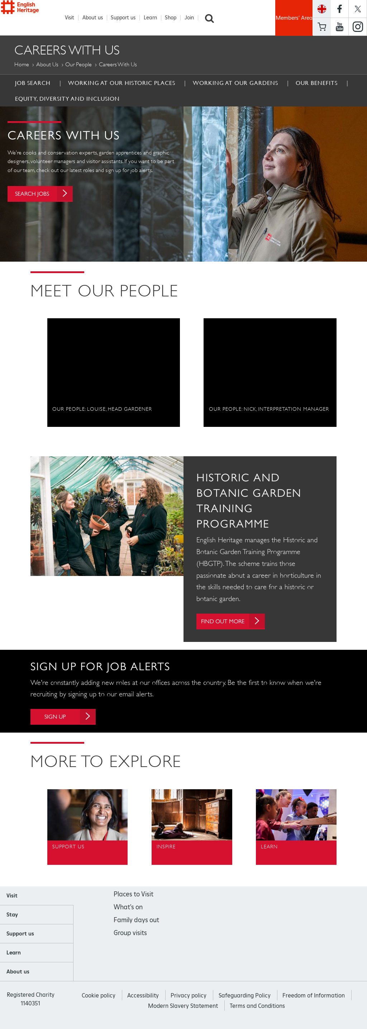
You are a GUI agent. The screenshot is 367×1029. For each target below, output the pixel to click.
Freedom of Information (313, 998)
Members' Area (294, 18)
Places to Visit (133, 896)
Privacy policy (188, 998)
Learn (154, 17)
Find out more (238, 622)
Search (213, 17)
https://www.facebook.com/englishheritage (339, 9)
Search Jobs (50, 198)
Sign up (76, 718)
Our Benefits (317, 83)
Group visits (130, 935)
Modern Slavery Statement (183, 1008)
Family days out (136, 922)
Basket (322, 26)
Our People (78, 64)
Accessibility (143, 998)
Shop (174, 17)
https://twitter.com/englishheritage (358, 9)
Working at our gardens (235, 83)
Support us (127, 17)
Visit (73, 17)
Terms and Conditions (257, 1008)
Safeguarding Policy (245, 998)
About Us (47, 64)
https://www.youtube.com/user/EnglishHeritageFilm (339, 27)
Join (193, 17)
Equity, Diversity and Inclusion (67, 99)
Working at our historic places (121, 83)
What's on (128, 909)
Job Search (33, 83)
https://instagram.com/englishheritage (358, 27)
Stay (12, 917)
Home (21, 64)
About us (96, 17)
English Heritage (34, 16)
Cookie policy (98, 998)
